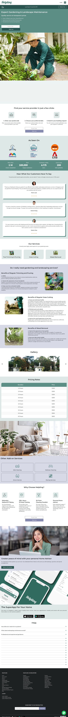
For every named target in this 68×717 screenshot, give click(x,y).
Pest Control (47, 672)
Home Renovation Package (28, 680)
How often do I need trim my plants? (11, 618)
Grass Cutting (33, 251)
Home (3, 667)
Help (3, 675)
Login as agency (5, 688)
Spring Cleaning (26, 670)
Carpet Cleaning (47, 675)
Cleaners (24, 667)
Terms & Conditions (5, 680)
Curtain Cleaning (48, 670)
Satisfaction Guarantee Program (7, 681)
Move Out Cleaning (26, 673)
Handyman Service (48, 668)
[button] (65, 3)
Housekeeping (25, 669)
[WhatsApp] (64, 713)
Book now (25, 26)
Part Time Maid (25, 676)
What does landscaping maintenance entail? (13, 622)
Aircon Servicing (26, 672)
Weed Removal (55, 252)
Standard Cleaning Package (7, 679)
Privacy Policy (4, 674)
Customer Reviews (5, 676)
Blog (3, 682)
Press (3, 678)
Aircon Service (17, 474)
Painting (46, 667)
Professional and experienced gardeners (12, 626)
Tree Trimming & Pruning (11, 251)
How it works (4, 668)
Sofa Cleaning (17, 464)
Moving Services (51, 474)
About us (3, 669)
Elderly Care (47, 679)
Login (61, 2)
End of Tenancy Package (27, 679)
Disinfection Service (26, 675)
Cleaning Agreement (5, 673)
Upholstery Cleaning (48, 676)
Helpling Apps (4, 672)
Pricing (3, 670)
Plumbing (46, 669)
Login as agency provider (6, 689)
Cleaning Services (26, 668)
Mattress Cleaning (50, 464)
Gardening (46, 678)
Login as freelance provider (7, 690)
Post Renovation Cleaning (27, 674)
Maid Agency (25, 678)
